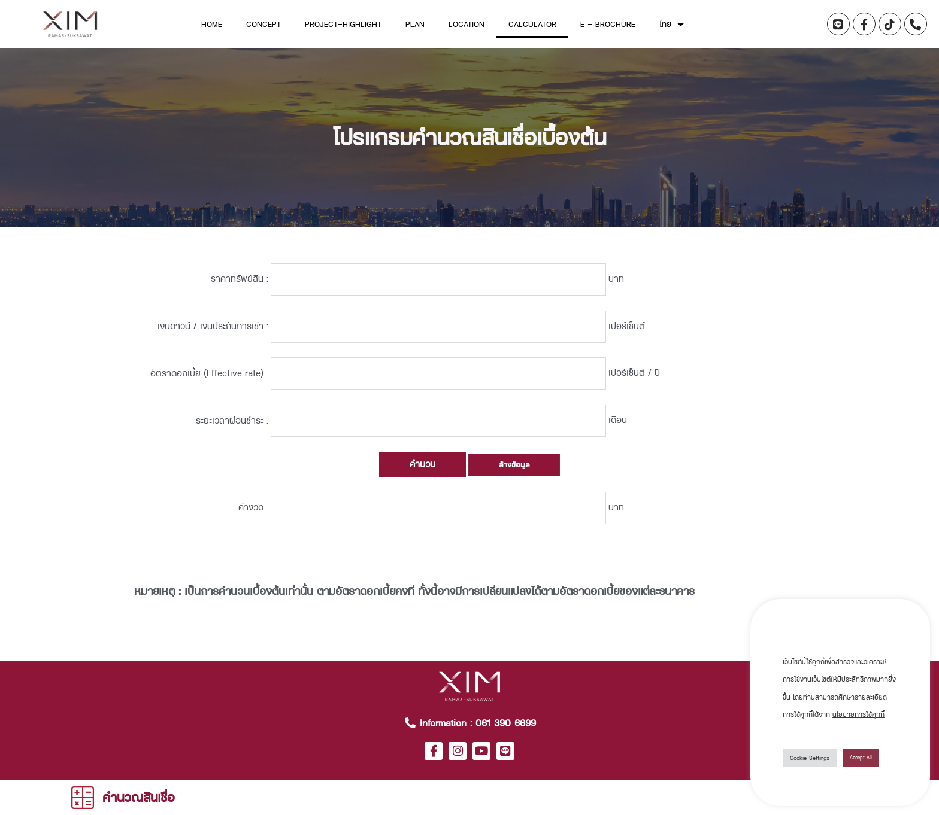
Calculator (532, 24)
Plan (415, 24)
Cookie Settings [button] (809, 757)
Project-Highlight (343, 24)
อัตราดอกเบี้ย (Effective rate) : (209, 390)
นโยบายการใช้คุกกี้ (858, 714)
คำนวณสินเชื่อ (138, 797)
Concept (263, 24)
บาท (683, 282)
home (211, 24)
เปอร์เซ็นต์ (694, 336)
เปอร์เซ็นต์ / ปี (701, 390)
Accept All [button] (861, 758)
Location (466, 24)
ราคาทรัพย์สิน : (239, 282)
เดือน (685, 443)
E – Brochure (607, 24)
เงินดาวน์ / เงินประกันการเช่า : (212, 336)
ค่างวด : (253, 537)
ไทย (671, 24)
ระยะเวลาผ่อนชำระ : (232, 443)
